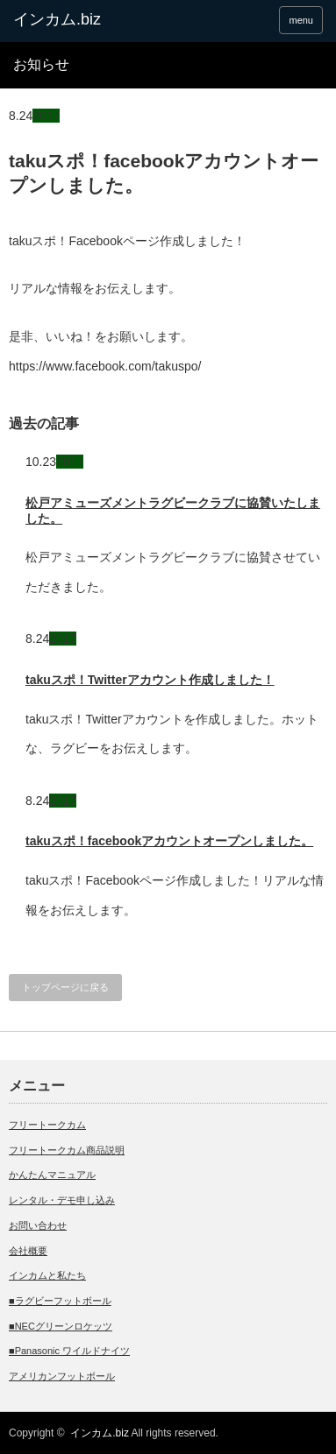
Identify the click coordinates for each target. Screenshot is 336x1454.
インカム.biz (99, 1433)
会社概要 (28, 1251)
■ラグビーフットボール (60, 1300)
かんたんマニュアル (52, 1174)
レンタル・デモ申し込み (62, 1200)
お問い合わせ (38, 1225)
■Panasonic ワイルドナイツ (69, 1350)
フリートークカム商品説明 (67, 1150)
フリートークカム (47, 1124)
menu (301, 20)
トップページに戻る (65, 987)
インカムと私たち (47, 1275)
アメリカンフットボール (62, 1376)
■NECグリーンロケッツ (60, 1326)
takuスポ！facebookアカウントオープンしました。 (169, 841)
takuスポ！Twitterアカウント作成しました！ (150, 680)
